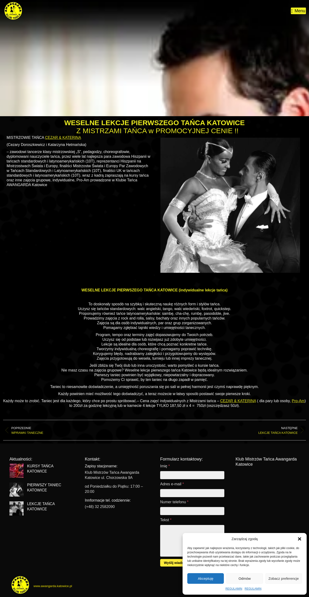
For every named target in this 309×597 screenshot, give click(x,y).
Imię (165, 466)
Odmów (244, 578)
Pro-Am (298, 401)
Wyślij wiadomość (178, 563)
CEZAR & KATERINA (63, 138)
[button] (299, 539)
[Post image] (16, 471)
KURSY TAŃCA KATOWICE (40, 468)
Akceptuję (205, 578)
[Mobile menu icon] (298, 11)
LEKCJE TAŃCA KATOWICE (41, 506)
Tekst (165, 520)
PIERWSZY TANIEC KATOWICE (44, 487)
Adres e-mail (172, 484)
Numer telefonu (174, 502)
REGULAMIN (233, 588)
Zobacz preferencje (283, 578)
